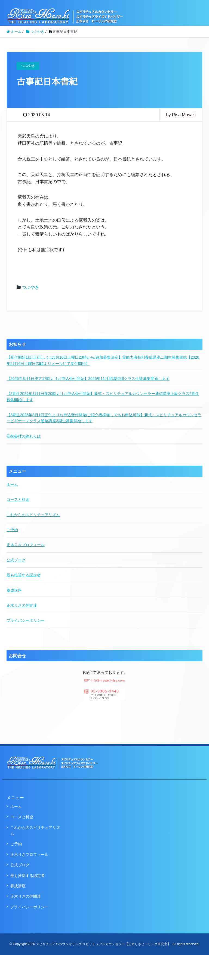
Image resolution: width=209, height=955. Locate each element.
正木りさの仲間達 (22, 605)
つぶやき (30, 287)
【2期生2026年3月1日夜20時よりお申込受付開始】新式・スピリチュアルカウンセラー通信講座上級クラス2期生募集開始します (103, 396)
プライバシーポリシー (26, 620)
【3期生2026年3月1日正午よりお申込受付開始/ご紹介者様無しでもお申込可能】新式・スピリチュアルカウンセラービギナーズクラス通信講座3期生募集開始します (104, 418)
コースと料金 (18, 499)
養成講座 (14, 590)
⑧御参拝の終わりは (24, 436)
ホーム (12, 484)
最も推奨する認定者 (24, 575)
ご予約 (12, 530)
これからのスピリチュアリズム (33, 515)
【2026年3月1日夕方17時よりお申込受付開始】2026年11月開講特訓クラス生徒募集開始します (88, 378)
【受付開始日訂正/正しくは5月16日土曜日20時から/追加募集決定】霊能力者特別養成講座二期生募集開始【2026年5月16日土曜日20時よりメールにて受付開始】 (103, 360)
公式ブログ (16, 560)
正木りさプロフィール (26, 545)
